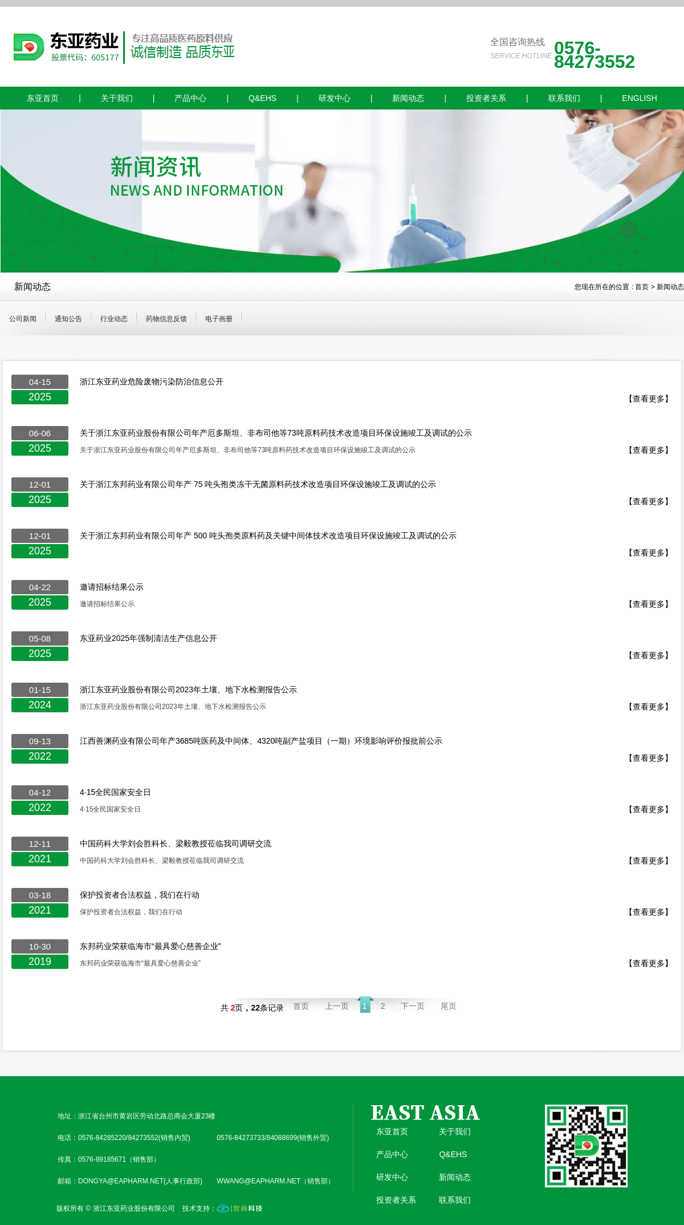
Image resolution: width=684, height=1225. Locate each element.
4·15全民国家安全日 (115, 792)
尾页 (449, 1006)
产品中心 (190, 98)
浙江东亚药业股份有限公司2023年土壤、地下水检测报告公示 (188, 689)
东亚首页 (43, 98)
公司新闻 (22, 319)
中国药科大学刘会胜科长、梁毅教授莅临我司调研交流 (175, 843)
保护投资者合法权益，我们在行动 (139, 894)
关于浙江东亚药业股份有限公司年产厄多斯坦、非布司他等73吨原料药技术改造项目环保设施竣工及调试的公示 (276, 432)
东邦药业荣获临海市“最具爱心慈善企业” (150, 946)
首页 (642, 287)
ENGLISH (639, 98)
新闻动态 (408, 98)
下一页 (413, 1006)
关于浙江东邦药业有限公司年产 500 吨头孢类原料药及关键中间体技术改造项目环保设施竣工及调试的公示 (268, 535)
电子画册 (219, 319)
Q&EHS (262, 98)
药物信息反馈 (166, 319)
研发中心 (335, 98)
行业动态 (114, 319)
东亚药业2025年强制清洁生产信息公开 (148, 638)
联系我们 (564, 98)
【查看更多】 (649, 398)
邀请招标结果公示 (112, 586)
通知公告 (68, 319)
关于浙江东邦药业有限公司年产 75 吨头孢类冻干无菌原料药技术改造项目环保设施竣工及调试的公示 (258, 484)
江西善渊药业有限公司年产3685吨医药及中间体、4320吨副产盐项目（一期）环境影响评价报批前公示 (261, 740)
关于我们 (117, 98)
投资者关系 (486, 98)
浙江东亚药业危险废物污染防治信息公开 (151, 381)
